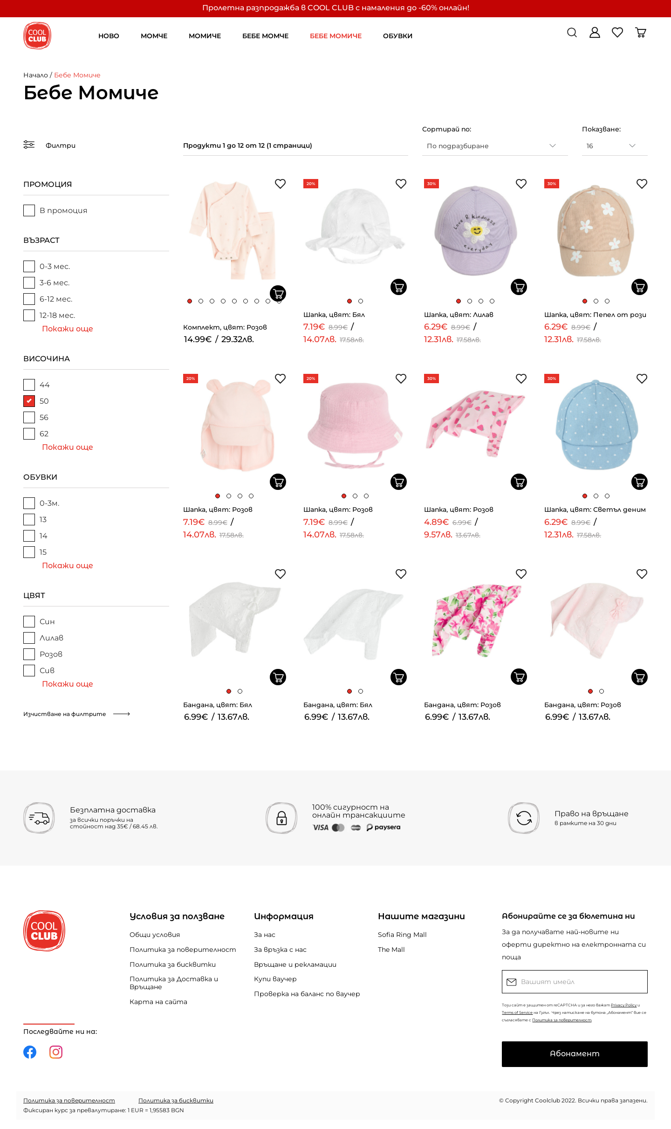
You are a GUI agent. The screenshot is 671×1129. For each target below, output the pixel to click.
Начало (35, 75)
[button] (189, 301)
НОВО (108, 36)
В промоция (55, 210)
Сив (39, 670)
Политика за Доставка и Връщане (174, 983)
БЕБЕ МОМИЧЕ (336, 36)
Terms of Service (517, 1012)
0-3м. (41, 503)
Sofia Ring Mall (402, 934)
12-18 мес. (49, 315)
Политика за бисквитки (173, 964)
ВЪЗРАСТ (41, 240)
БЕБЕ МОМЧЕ (265, 36)
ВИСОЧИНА (46, 358)
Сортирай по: (446, 129)
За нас (264, 934)
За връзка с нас (280, 949)
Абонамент (575, 1053)
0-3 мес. (46, 266)
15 (35, 552)
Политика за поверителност (183, 949)
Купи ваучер (275, 979)
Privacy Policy (624, 1005)
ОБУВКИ (398, 36)
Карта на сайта (158, 1002)
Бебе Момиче (77, 75)
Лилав (43, 638)
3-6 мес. (46, 283)
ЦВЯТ (34, 595)
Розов (42, 654)
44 (36, 385)
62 (35, 434)
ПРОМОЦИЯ (47, 184)
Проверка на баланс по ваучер (307, 994)
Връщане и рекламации (295, 964)
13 (35, 519)
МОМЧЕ (154, 36)
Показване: (601, 129)
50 (36, 401)
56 (35, 417)
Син (39, 621)
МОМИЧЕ (205, 36)
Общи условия (155, 934)
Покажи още (67, 328)
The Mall (391, 949)
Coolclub (547, 1100)
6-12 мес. (47, 299)
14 (35, 536)
